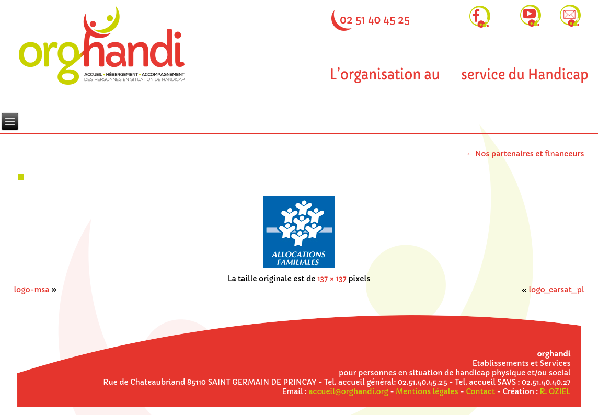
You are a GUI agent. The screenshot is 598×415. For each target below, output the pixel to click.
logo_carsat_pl (556, 289)
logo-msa (31, 289)
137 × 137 (332, 278)
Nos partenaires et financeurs (525, 153)
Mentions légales (427, 391)
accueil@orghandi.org (348, 391)
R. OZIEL (555, 391)
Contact (480, 391)
